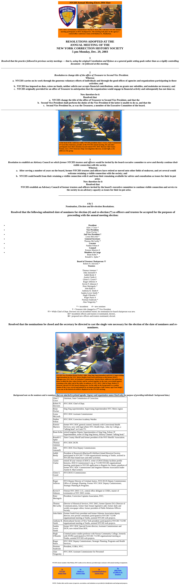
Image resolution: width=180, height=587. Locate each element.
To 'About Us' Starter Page (80, 571)
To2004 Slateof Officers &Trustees (117, 571)
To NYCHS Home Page (62, 571)
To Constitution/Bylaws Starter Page (99, 571)
